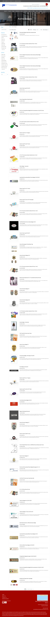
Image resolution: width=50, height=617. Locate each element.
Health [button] (29, 11)
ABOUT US (7, 1)
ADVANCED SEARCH (17, 1)
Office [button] (33, 11)
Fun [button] (21, 11)
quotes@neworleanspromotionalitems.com (40, 8)
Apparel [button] (5, 11)
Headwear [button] (25, 11)
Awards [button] (9, 11)
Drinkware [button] (17, 11)
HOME (3, 1)
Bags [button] (13, 11)
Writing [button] (40, 11)
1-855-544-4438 (29, 8)
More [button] (44, 11)
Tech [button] (37, 11)
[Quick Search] (38, 4)
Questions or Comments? (6, 600)
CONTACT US (11, 1)
